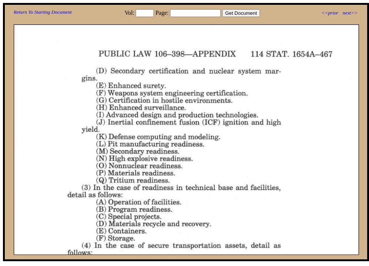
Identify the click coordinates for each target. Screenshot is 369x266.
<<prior (329, 13)
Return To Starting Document (43, 12)
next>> (350, 13)
